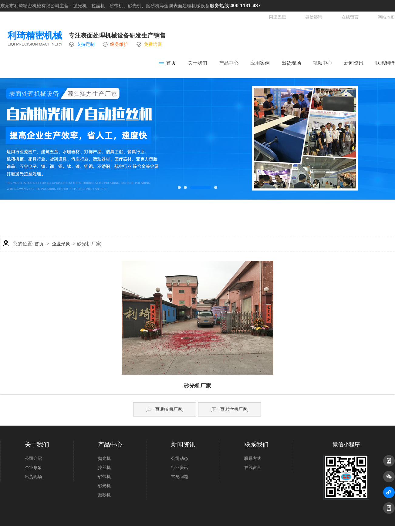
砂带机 (104, 476)
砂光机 (104, 486)
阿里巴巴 (277, 17)
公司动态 (179, 458)
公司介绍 (33, 458)
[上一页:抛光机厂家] (165, 409)
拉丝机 (104, 467)
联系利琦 (385, 63)
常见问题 (179, 476)
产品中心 (228, 63)
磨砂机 (104, 495)
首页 (171, 63)
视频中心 (322, 63)
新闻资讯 (353, 63)
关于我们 (197, 63)
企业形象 (61, 243)
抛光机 (104, 458)
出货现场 (291, 63)
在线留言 (350, 17)
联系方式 (252, 458)
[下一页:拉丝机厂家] (229, 409)
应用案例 (260, 63)
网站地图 (386, 17)
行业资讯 (179, 467)
